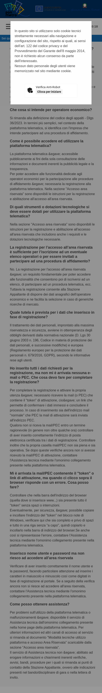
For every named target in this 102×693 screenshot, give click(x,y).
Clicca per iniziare (49, 91)
